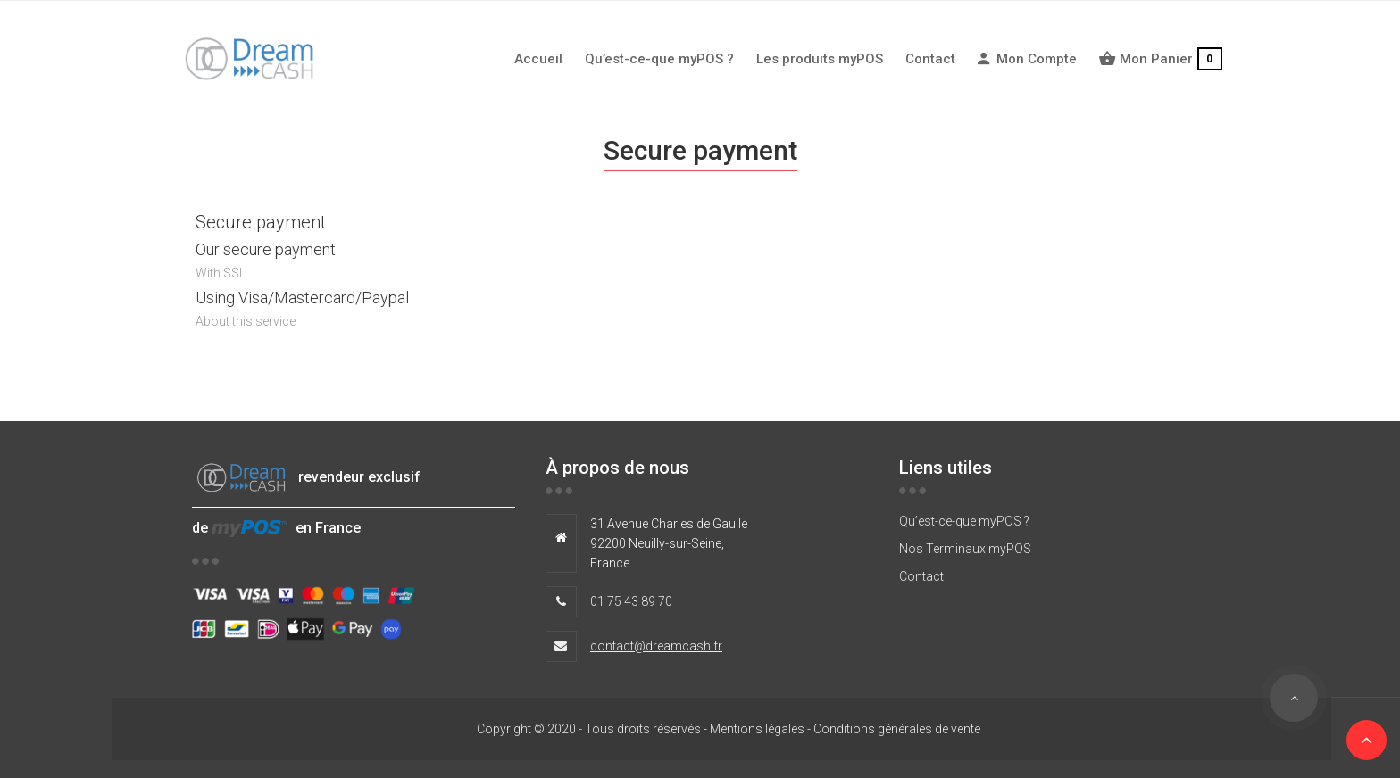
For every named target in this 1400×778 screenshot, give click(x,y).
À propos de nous (617, 467)
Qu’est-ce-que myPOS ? (964, 521)
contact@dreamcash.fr (656, 646)
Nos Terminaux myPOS (965, 549)
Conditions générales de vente (896, 729)
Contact (921, 576)
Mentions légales (757, 729)
